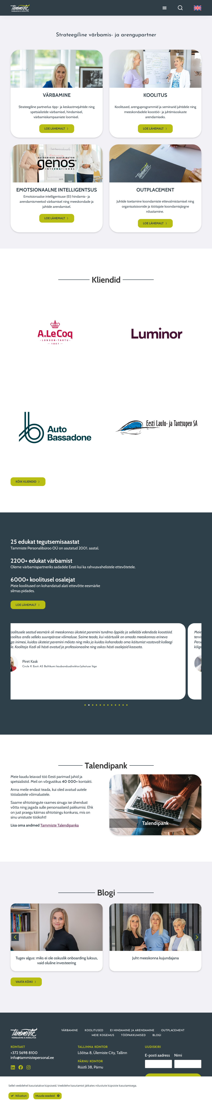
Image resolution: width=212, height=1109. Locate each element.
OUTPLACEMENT (173, 1030)
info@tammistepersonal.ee (32, 1057)
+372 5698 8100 (24, 1052)
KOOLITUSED (94, 1030)
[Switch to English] (197, 8)
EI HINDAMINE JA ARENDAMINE (132, 1030)
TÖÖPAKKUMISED (133, 1035)
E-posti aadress (157, 1055)
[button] (85, 705)
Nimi (178, 1055)
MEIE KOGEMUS (103, 1035)
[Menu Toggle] (165, 8)
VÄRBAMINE (69, 1030)
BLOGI (156, 1035)
